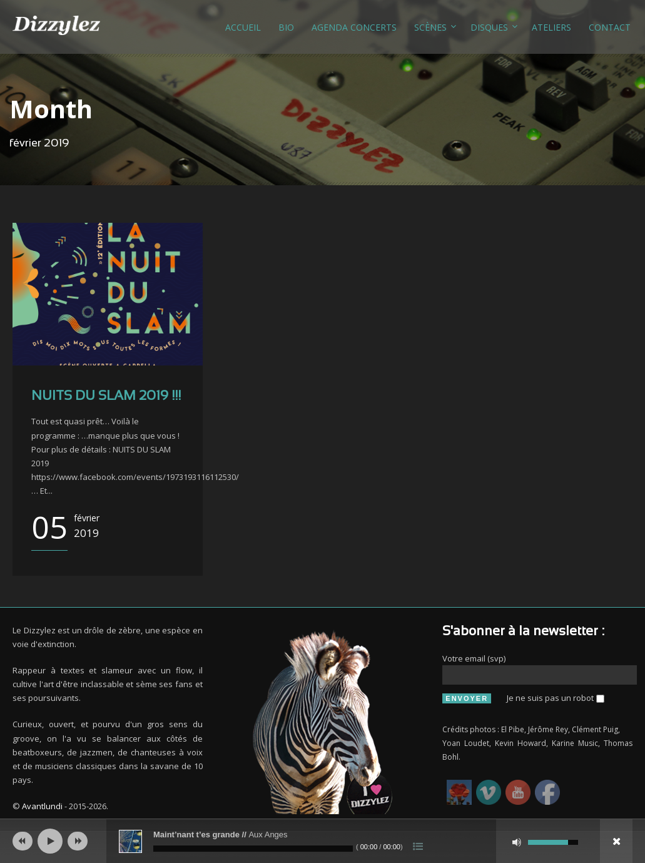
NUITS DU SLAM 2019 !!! (106, 396)
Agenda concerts (354, 27)
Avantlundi (42, 806)
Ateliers (551, 27)
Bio (286, 27)
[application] (322, 841)
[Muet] (517, 842)
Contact (610, 27)
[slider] (253, 848)
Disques (489, 27)
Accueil (243, 27)
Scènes (430, 27)
